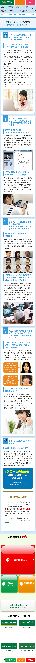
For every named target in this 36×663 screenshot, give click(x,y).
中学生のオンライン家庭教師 (26, 15)
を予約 (27, 580)
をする (18, 553)
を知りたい (9, 580)
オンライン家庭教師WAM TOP (9, 15)
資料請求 (30, 2)
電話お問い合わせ (20, 2)
